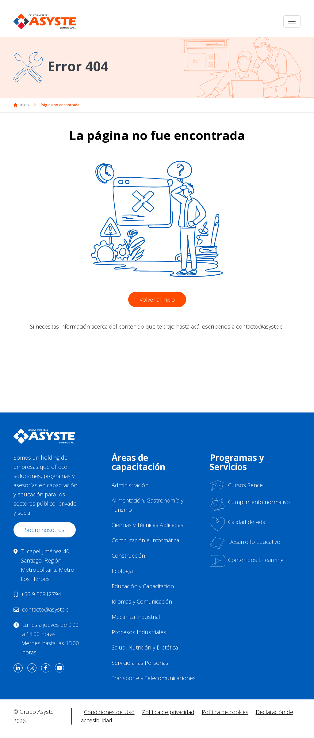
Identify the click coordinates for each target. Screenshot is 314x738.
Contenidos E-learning (246, 561)
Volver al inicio (157, 299)
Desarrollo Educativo (245, 543)
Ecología (122, 570)
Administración (130, 485)
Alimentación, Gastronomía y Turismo (147, 505)
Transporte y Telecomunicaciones (154, 678)
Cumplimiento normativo (250, 504)
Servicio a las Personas (140, 662)
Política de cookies (225, 712)
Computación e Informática (145, 540)
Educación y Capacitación (143, 586)
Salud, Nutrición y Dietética (145, 647)
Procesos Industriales (139, 632)
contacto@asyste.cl (46, 609)
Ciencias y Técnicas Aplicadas (147, 525)
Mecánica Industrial (136, 616)
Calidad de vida (237, 524)
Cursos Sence (236, 485)
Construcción (128, 555)
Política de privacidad (168, 712)
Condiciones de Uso (109, 712)
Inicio (21, 105)
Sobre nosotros (44, 529)
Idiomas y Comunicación (142, 601)
